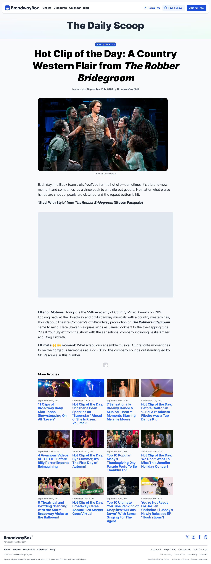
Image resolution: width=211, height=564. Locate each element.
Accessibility (192, 554)
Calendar (75, 7)
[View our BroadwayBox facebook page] (199, 537)
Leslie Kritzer (159, 332)
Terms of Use (179, 554)
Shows (47, 7)
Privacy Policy (166, 554)
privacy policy (46, 559)
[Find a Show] (173, 8)
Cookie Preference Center (158, 559)
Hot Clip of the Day (106, 44)
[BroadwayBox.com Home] (22, 7)
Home (7, 549)
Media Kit (203, 554)
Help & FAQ (170, 549)
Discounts (60, 7)
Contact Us (184, 549)
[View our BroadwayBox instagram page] (193, 537)
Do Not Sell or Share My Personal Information (189, 559)
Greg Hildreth (55, 337)
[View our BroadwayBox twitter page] (187, 537)
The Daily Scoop (105, 25)
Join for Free (196, 7)
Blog (86, 7)
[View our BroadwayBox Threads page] (205, 537)
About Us (156, 549)
